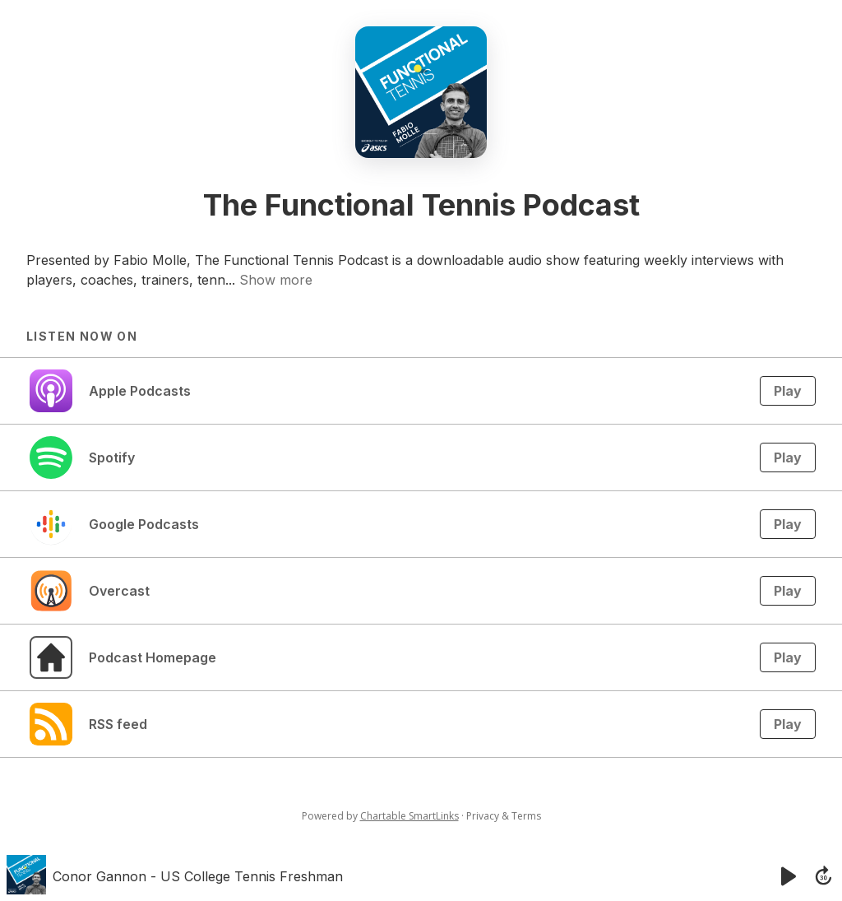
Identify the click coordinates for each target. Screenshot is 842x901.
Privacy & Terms (503, 816)
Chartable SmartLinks (409, 816)
